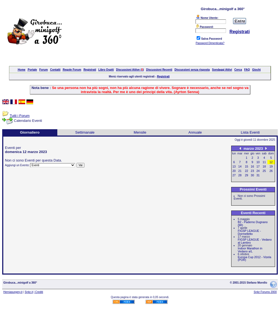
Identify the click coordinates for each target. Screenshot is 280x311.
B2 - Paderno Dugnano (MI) (253, 223)
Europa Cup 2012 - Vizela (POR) (254, 258)
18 (264, 166)
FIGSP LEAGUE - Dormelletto (249, 232)
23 (252, 170)
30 (252, 175)
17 (258, 166)
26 (271, 170)
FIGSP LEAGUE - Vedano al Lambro (255, 241)
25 (264, 170)
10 (258, 162)
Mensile (140, 132)
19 (271, 166)
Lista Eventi (250, 132)
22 (246, 170)
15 (246, 166)
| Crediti (38, 291)
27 (234, 175)
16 (252, 166)
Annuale (195, 132)
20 (234, 170)
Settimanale (84, 132)
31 (258, 175)
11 (264, 162)
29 (246, 175)
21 (240, 170)
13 (234, 166)
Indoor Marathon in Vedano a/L (250, 250)
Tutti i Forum (19, 116)
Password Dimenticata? (210, 43)
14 (240, 166)
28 (240, 175)
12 (271, 162)
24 (258, 170)
